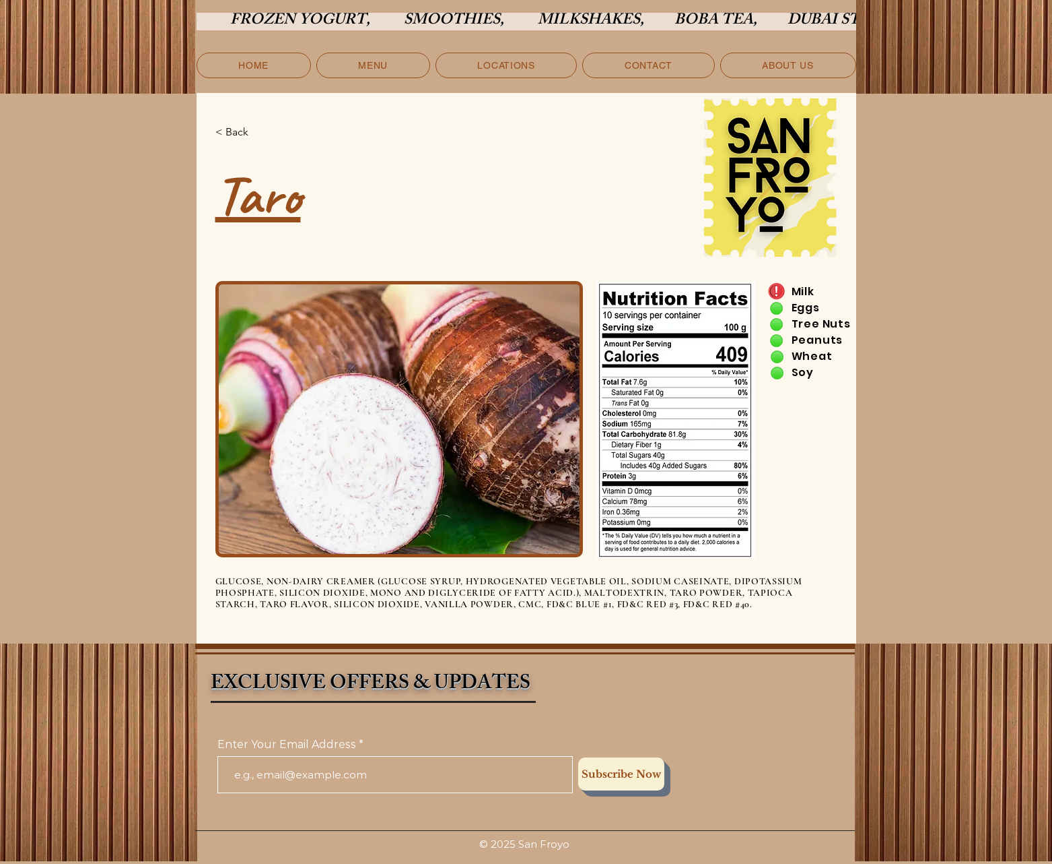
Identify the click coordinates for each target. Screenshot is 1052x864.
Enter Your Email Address (286, 744)
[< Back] (259, 132)
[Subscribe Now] (621, 774)
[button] (373, 65)
